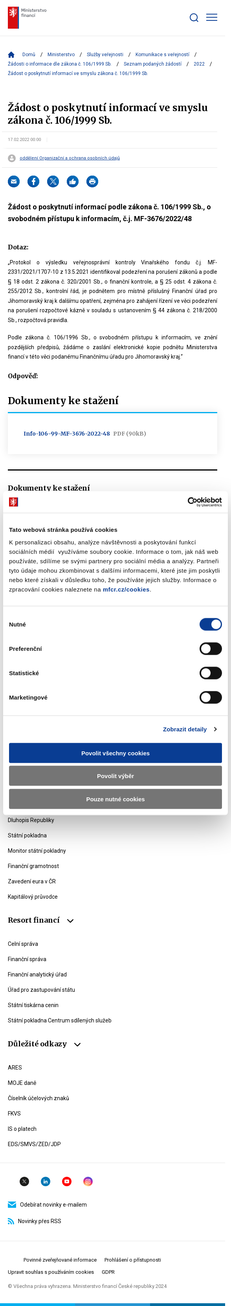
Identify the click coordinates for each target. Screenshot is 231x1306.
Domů (28, 54)
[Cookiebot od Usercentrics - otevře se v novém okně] (187, 502)
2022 (199, 64)
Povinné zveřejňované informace (60, 1260)
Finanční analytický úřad (37, 974)
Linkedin (45, 1181)
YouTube (67, 1181)
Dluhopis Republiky (31, 820)
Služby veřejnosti (105, 54)
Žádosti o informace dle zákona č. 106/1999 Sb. (60, 64)
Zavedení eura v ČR (32, 881)
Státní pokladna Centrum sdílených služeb (60, 1020)
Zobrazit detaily (185, 729)
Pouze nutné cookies (115, 798)
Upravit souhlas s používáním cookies (51, 1272)
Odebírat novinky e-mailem (47, 1205)
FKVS (14, 1113)
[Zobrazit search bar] (194, 17)
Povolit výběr (115, 776)
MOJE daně (22, 1083)
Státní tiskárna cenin (33, 1005)
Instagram (88, 1181)
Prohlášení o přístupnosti (132, 1260)
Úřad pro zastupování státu (41, 990)
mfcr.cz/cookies (126, 589)
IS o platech (22, 1129)
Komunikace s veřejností (162, 54)
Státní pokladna (27, 835)
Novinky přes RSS (34, 1221)
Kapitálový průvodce (33, 897)
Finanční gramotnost (33, 866)
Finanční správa (27, 959)
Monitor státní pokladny (37, 851)
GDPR (108, 1272)
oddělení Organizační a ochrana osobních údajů (70, 158)
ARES (15, 1067)
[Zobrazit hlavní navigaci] (211, 17)
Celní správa (23, 944)
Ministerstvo (61, 54)
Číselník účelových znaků (38, 1098)
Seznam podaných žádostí (153, 64)
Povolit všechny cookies (115, 752)
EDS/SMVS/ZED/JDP (34, 1144)
